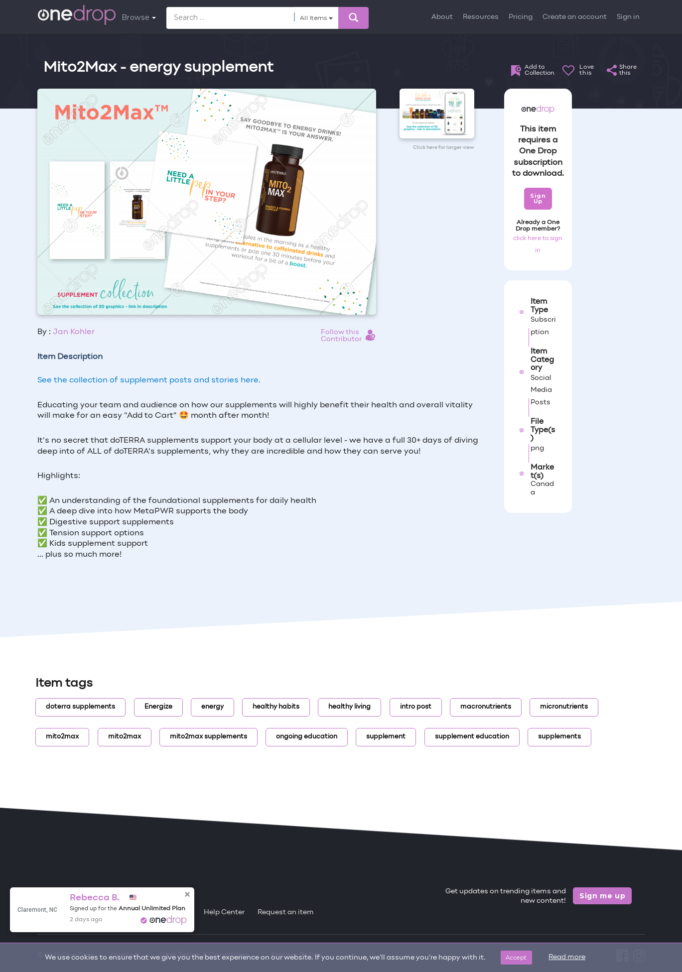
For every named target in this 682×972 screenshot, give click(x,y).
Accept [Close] (516, 957)
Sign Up (538, 198)
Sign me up (602, 895)
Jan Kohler (74, 332)
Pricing (521, 17)
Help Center (224, 912)
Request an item (286, 912)
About (442, 17)
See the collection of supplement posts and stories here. (149, 380)
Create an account (575, 17)
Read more (566, 957)
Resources (481, 17)
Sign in (628, 17)
